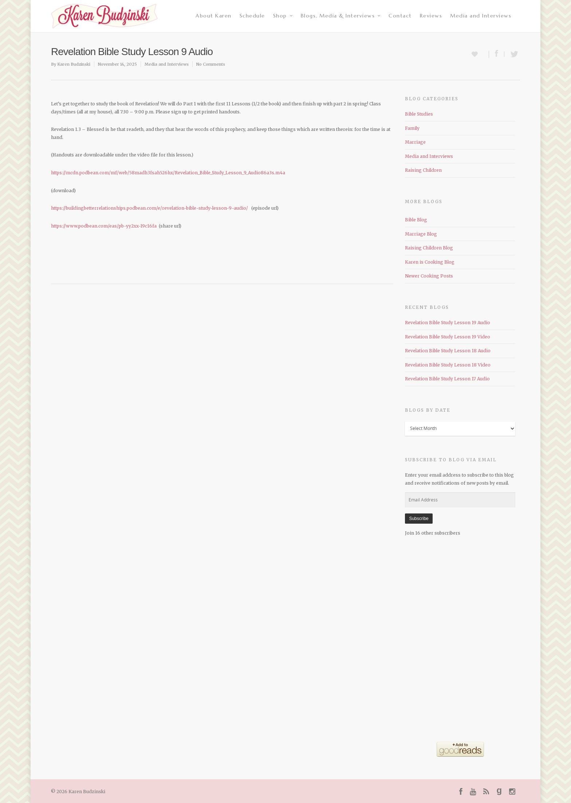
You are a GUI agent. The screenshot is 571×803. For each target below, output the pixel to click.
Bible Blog (416, 219)
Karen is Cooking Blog (429, 262)
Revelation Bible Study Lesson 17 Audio (447, 378)
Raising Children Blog (429, 248)
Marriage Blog (421, 234)
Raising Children (423, 170)
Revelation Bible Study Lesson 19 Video (447, 337)
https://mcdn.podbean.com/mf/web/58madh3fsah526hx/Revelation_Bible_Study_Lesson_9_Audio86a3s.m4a (168, 172)
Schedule (252, 15)
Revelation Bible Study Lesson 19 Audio (447, 322)
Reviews (431, 15)
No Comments (210, 64)
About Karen (214, 15)
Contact (400, 15)
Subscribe (418, 518)
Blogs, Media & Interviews (341, 15)
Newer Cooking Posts (429, 276)
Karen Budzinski (73, 64)
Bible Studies (419, 114)
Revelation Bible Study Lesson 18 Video (448, 365)
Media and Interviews (480, 15)
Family (412, 128)
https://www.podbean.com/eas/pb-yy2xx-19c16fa (104, 226)
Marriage (415, 142)
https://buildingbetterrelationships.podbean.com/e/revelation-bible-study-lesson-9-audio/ (149, 208)
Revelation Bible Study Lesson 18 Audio (448, 350)
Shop (283, 15)
